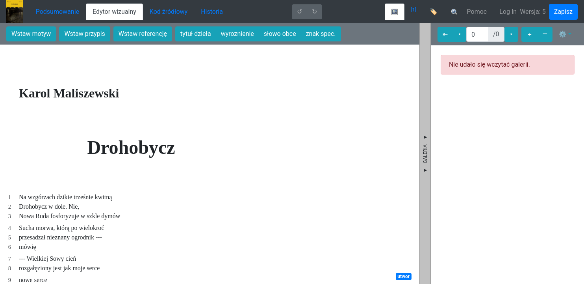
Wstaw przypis (84, 33)
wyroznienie (237, 33)
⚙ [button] (563, 34)
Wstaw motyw (31, 33)
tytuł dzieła (195, 33)
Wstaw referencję (143, 33)
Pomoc (477, 11)
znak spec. (321, 33)
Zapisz (563, 11)
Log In (508, 11)
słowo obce (280, 33)
